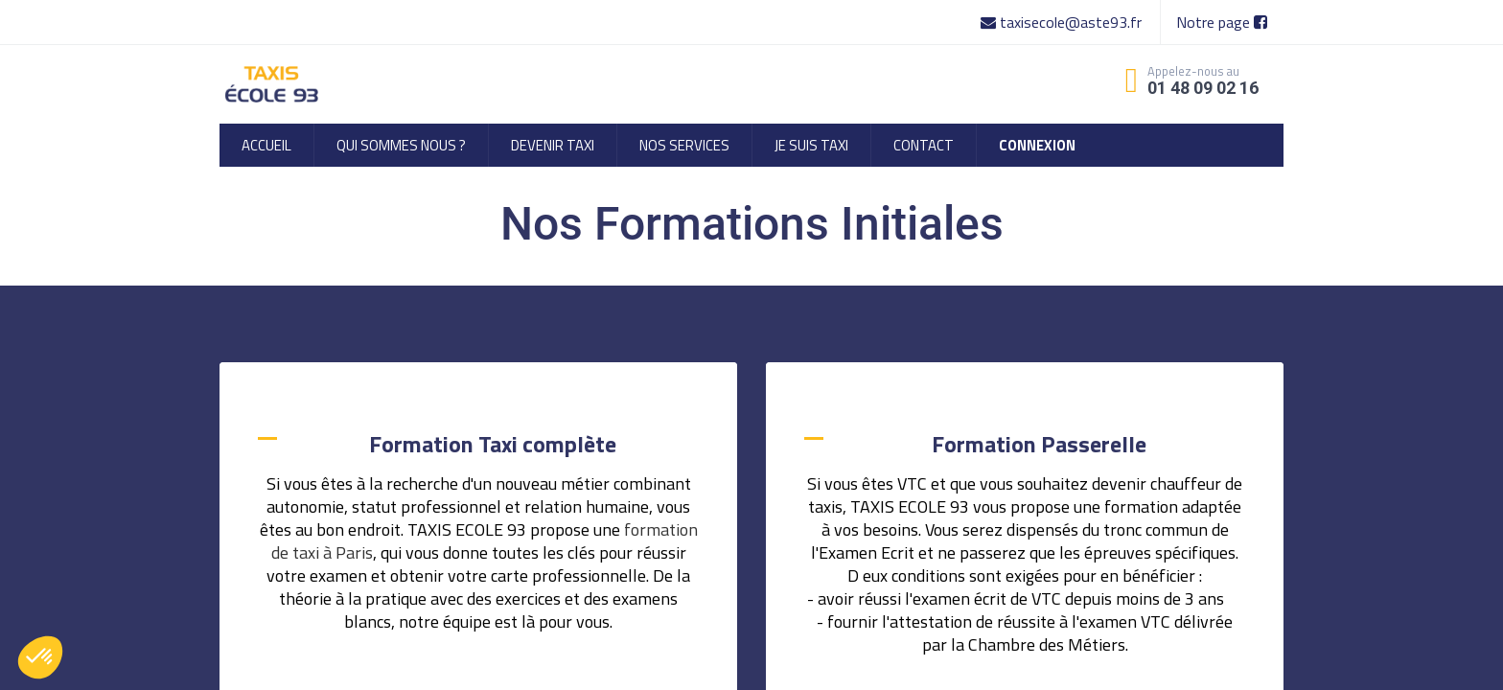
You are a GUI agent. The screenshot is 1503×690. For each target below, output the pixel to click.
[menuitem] (266, 145)
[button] (40, 657)
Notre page (1221, 22)
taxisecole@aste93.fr (1063, 22)
